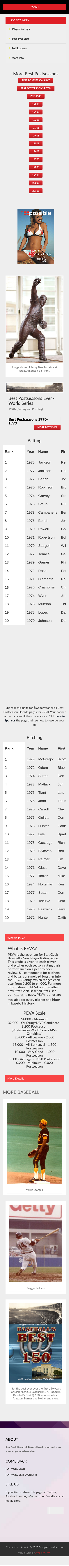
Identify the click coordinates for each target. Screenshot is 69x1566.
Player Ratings (19, 29)
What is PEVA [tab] (16, 938)
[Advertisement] (34, 668)
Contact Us (12, 1547)
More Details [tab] (15, 1079)
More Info (16, 58)
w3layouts (42, 1554)
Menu (34, 7)
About (24, 1547)
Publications (18, 48)
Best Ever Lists (19, 39)
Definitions (20, 996)
